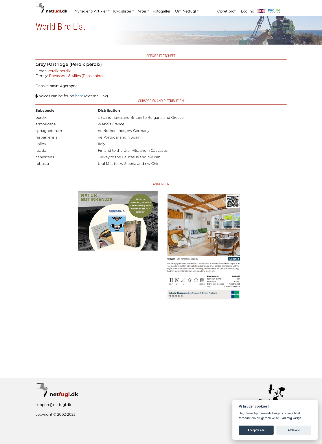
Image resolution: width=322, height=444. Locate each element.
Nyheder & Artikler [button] (91, 11)
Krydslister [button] (122, 11)
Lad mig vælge (291, 418)
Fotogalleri (162, 11)
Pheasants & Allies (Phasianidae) (77, 76)
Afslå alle (294, 430)
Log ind (247, 11)
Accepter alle (256, 430)
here (79, 96)
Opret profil (227, 11)
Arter (142, 11)
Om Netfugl (185, 11)
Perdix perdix (58, 71)
